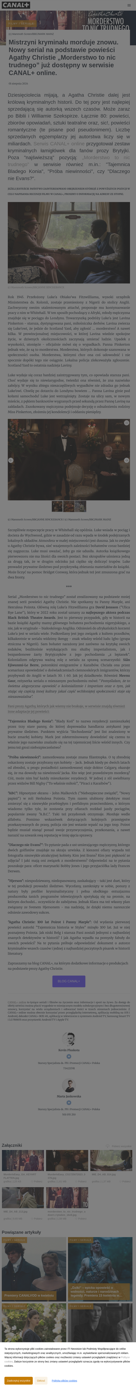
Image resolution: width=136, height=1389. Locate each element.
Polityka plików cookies (64, 1380)
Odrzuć (41, 1380)
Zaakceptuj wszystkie (18, 1380)
